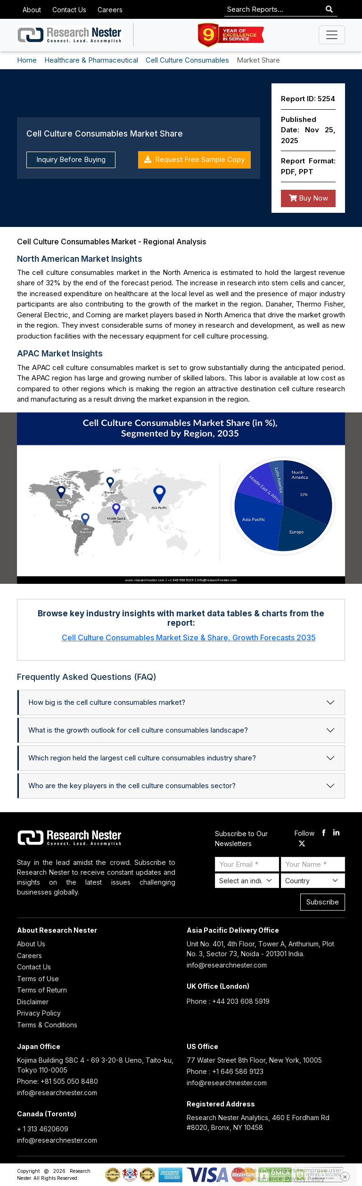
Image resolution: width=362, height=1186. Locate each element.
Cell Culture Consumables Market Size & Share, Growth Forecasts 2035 (189, 637)
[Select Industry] (247, 880)
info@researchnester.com (227, 965)
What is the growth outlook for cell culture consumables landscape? (138, 730)
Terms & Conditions (47, 1025)
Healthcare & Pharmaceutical (91, 60)
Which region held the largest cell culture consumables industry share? (142, 757)
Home (27, 60)
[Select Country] (313, 880)
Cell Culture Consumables (187, 60)
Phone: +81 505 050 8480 (57, 1081)
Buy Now (308, 198)
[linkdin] (336, 833)
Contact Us (69, 10)
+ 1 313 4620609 (42, 1129)
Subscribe (322, 901)
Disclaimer (33, 1002)
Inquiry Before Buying (71, 159)
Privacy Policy (39, 1013)
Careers (110, 10)
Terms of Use (38, 979)
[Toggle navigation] (332, 34)
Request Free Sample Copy (194, 159)
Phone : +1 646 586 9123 (225, 1071)
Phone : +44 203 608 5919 (228, 1001)
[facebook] (323, 833)
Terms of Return (42, 990)
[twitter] (301, 844)
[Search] (329, 10)
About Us (31, 944)
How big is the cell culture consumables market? (106, 702)
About (32, 10)
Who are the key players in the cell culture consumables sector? (132, 785)
